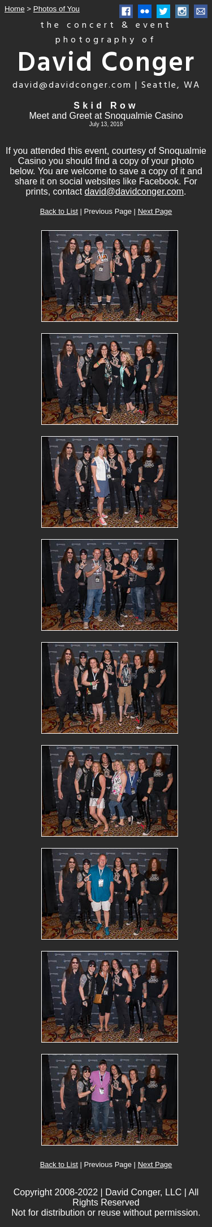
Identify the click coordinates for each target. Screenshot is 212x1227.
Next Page (155, 211)
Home (15, 9)
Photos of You (56, 9)
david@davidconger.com (134, 191)
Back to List (59, 211)
